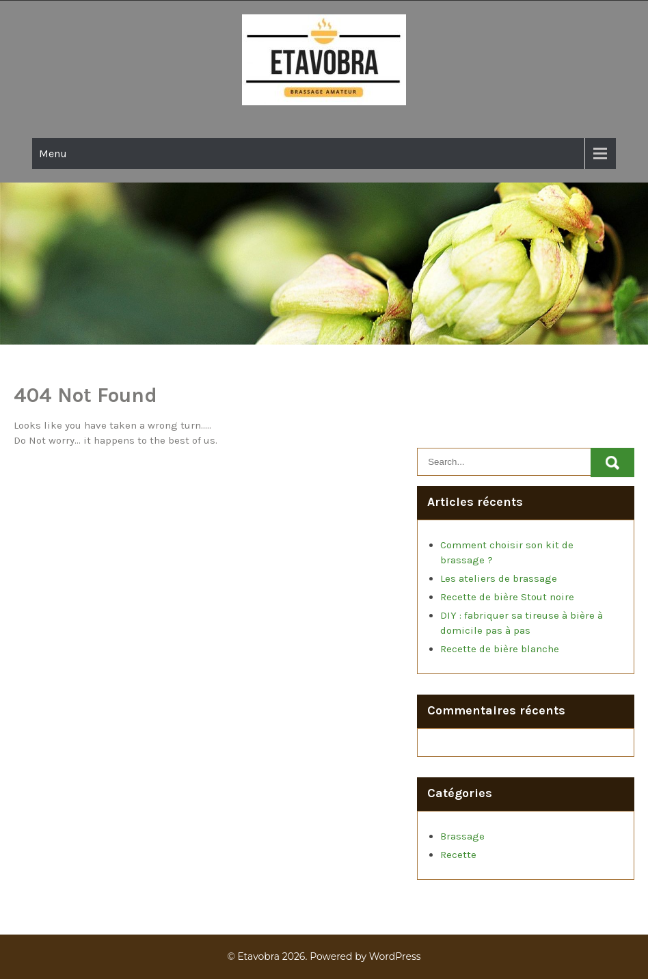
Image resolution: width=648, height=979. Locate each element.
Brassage (462, 836)
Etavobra (258, 956)
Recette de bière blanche (499, 649)
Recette (458, 854)
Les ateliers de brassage (498, 578)
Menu (53, 153)
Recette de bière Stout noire (507, 597)
